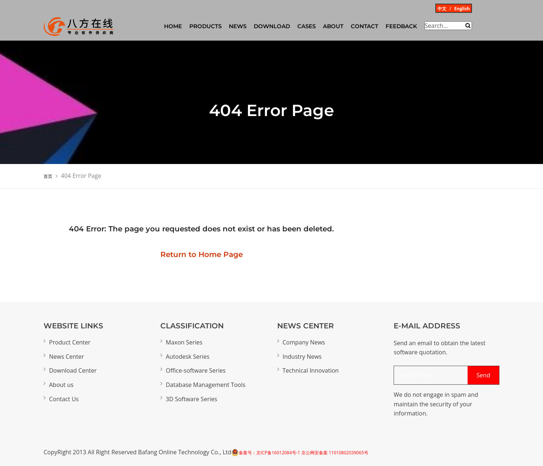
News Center (66, 357)
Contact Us (64, 399)
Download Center (73, 370)
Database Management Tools (205, 385)
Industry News (302, 357)
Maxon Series (184, 342)
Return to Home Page (201, 254)
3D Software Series (191, 399)
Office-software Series (196, 370)
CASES (306, 26)
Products (205, 26)
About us (61, 385)
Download (272, 26)
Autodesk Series (187, 357)
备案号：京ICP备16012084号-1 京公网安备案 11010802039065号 (303, 453)
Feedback (401, 26)
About (333, 26)
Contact (364, 26)
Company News (304, 342)
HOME (173, 26)
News (237, 26)
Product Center (69, 342)
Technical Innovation (311, 370)
